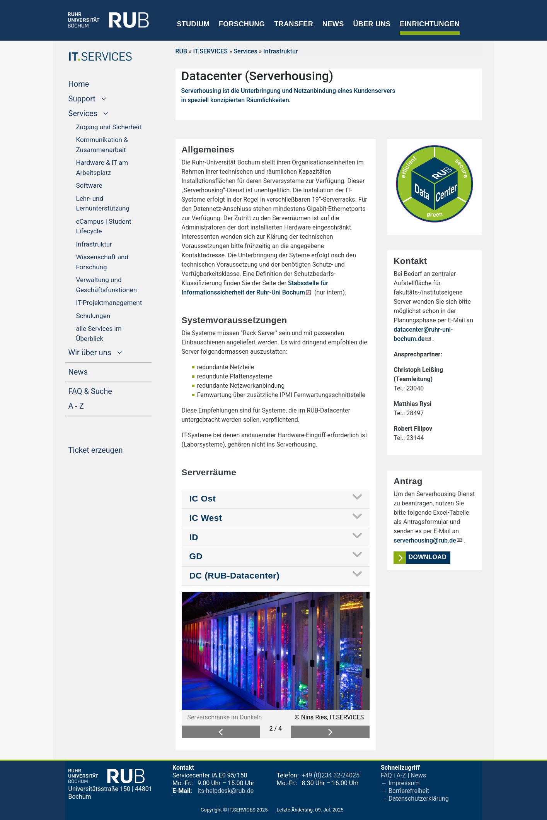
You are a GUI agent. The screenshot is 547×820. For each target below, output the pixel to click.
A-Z (401, 775)
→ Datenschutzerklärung (415, 798)
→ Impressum (400, 783)
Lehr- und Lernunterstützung (103, 203)
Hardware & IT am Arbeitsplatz (102, 167)
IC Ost (202, 498)
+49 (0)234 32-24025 (331, 775)
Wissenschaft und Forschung (102, 262)
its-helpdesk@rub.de (226, 790)
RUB (181, 51)
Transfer (293, 24)
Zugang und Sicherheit (108, 127)
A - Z (90, 405)
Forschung (242, 24)
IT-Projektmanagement (109, 302)
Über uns (371, 24)
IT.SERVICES (210, 51)
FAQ (386, 775)
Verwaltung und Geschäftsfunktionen (106, 285)
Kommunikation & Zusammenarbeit (102, 145)
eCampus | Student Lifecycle (103, 226)
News (333, 24)
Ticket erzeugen (110, 449)
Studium (193, 24)
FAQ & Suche (90, 391)
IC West (205, 518)
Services (245, 51)
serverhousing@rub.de (425, 540)
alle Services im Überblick (99, 333)
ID (193, 537)
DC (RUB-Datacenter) (234, 575)
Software (89, 185)
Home (93, 83)
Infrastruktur (94, 244)
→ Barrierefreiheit (405, 790)
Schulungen (93, 316)
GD (196, 556)
